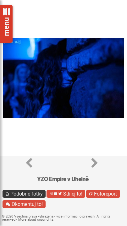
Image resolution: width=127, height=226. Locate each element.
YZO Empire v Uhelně (62, 179)
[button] (29, 163)
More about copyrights (35, 220)
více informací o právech (75, 216)
